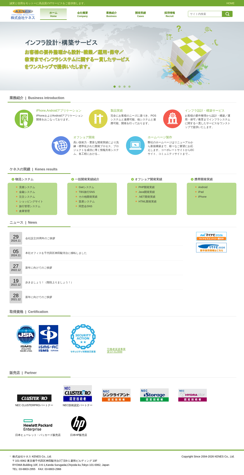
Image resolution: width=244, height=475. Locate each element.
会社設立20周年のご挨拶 (40, 238)
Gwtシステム (86, 187)
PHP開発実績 (147, 187)
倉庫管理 (24, 211)
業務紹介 (111, 14)
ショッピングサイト (31, 201)
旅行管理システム (29, 206)
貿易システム (87, 201)
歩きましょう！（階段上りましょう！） (49, 282)
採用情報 (169, 14)
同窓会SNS (85, 206)
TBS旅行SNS (87, 191)
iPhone (202, 196)
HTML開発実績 (148, 201)
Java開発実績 (147, 191)
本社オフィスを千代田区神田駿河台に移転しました (56, 252)
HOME (230, 3)
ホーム (53, 14)
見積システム (27, 187)
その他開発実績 (88, 196)
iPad (201, 191)
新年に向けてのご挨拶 (38, 267)
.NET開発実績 (147, 196)
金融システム (27, 191)
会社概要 (82, 14)
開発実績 (140, 14)
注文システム (27, 196)
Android (202, 187)
